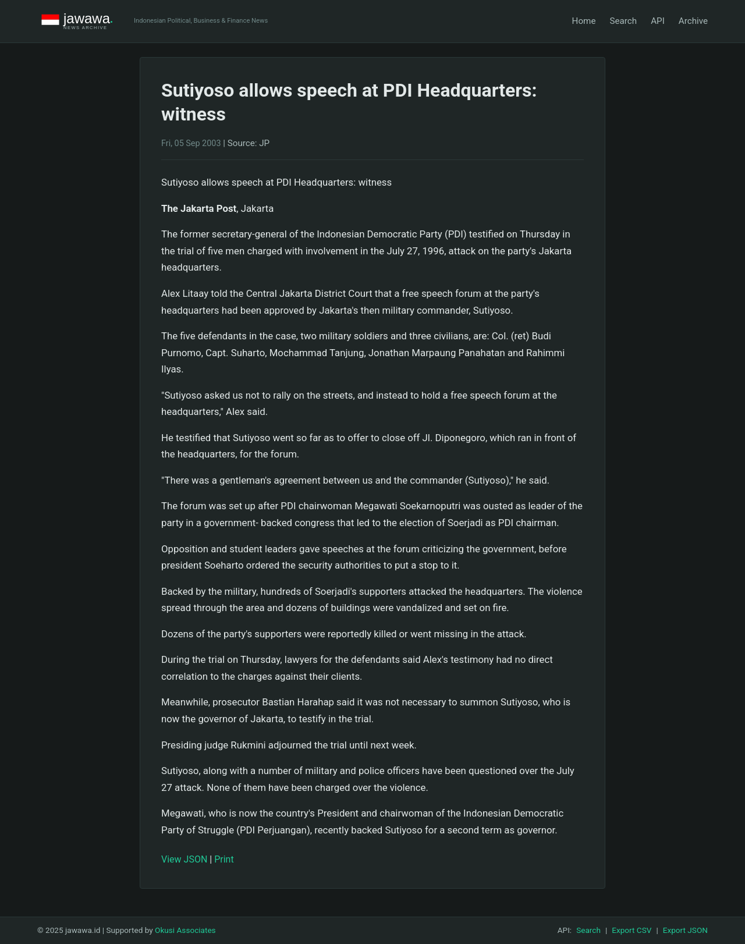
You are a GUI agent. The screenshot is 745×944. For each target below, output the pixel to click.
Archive (693, 21)
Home (584, 21)
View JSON (184, 859)
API (658, 21)
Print (223, 859)
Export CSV (631, 930)
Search (623, 21)
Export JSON (685, 930)
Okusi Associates (185, 930)
